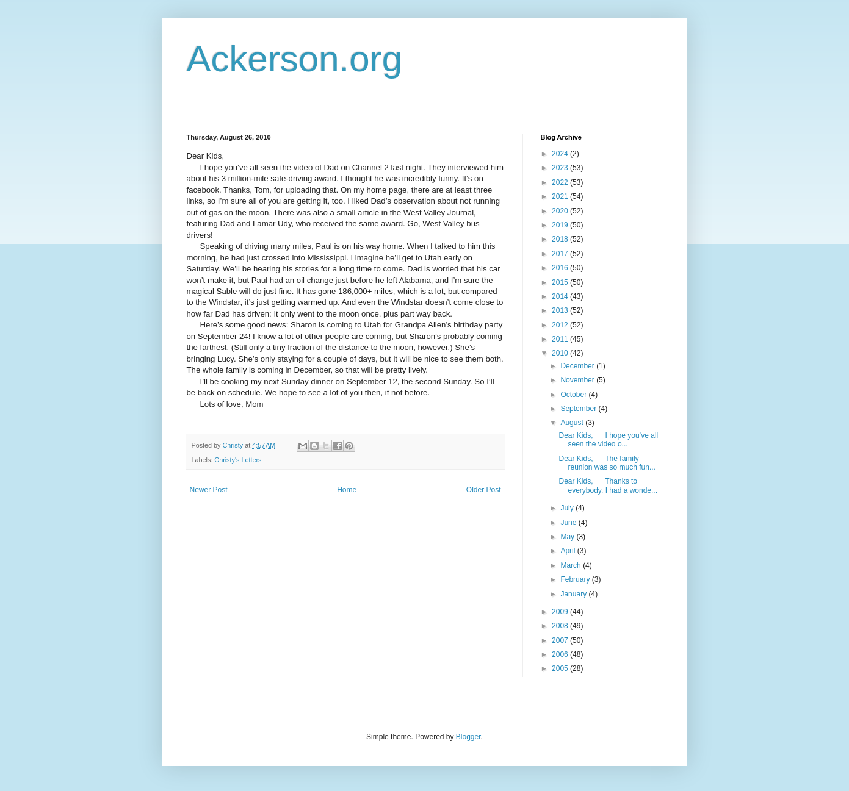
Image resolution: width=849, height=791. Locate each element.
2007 (561, 640)
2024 (561, 153)
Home (346, 489)
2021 (561, 196)
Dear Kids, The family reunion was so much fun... (606, 462)
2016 (561, 267)
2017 (561, 253)
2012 (561, 325)
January (574, 594)
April (568, 550)
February (575, 579)
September (579, 408)
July (568, 508)
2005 (561, 668)
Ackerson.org (295, 58)
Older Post (483, 489)
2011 (561, 339)
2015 (561, 282)
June (569, 522)
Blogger (468, 736)
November (578, 380)
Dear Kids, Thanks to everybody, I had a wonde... (607, 485)
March (571, 565)
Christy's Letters (237, 460)
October (574, 394)
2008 (561, 625)
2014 (561, 296)
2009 (561, 611)
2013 (561, 310)
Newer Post (209, 489)
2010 (561, 353)
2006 (561, 654)
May (568, 536)
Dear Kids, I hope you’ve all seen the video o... (608, 439)
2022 (561, 182)
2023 (561, 167)
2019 (561, 225)
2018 (561, 239)
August (572, 422)
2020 (561, 211)
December (578, 366)
